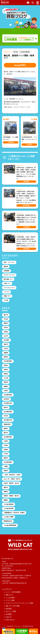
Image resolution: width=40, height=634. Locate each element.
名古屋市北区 (8, 403)
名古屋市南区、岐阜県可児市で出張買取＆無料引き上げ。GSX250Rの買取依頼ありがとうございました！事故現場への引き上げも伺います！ (26, 220)
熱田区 (6, 428)
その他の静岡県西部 (10, 525)
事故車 (6, 266)
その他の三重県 (8, 517)
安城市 (6, 449)
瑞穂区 (6, 386)
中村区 (6, 445)
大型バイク (7, 283)
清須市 (6, 382)
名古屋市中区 (8, 420)
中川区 (6, 454)
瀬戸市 (6, 315)
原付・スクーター (9, 262)
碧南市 (6, 323)
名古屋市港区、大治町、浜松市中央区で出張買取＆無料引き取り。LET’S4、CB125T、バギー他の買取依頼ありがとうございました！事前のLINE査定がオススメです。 (26, 241)
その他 (15, 52)
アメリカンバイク (9, 287)
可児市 (6, 416)
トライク (6, 292)
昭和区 (6, 374)
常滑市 (6, 369)
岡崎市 (6, 491)
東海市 (6, 357)
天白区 (6, 348)
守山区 (6, 319)
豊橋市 (6, 500)
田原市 (6, 365)
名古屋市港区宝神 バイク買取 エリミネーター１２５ (29, 139)
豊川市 (6, 433)
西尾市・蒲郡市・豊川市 (11, 496)
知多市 (6, 344)
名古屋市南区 (8, 395)
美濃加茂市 (7, 424)
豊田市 (6, 487)
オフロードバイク (9, 275)
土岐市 (6, 441)
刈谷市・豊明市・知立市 (11, 483)
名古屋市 (6, 340)
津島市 (6, 470)
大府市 (6, 390)
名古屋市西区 (8, 437)
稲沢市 (6, 407)
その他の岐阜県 (8, 508)
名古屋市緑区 (8, 361)
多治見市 (6, 399)
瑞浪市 (6, 458)
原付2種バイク (8, 279)
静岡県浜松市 (8, 521)
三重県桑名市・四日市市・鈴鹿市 (14, 512)
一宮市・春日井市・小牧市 (12, 475)
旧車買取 (6, 271)
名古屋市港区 (8, 462)
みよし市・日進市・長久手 (12, 479)
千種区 (6, 466)
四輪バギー (7, 296)
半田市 (6, 327)
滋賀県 (6, 353)
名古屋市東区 (8, 411)
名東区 (6, 332)
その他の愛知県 (24, 52)
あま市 (6, 336)
